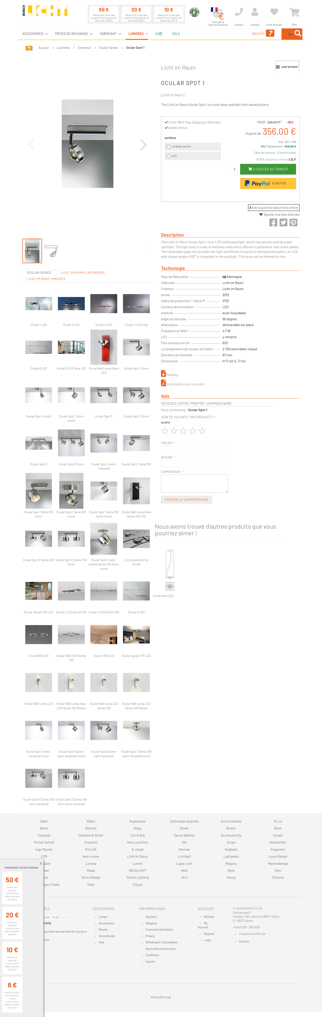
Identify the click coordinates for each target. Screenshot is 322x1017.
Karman (184, 849)
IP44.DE (91, 849)
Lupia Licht (184, 863)
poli (174, 156)
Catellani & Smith (90, 835)
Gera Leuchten (137, 842)
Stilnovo (278, 877)
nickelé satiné (181, 146)
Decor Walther (184, 835)
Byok (278, 828)
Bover (184, 828)
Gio (184, 842)
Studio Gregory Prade (44, 884)
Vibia (90, 884)
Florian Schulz (44, 842)
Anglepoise (137, 821)
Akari (44, 821)
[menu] (161, 34)
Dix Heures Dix (231, 835)
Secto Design (90, 877)
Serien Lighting (138, 877)
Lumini (138, 863)
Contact (244, 941)
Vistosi (137, 884)
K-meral (138, 849)
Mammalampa (278, 863)
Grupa (231, 842)
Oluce (44, 877)
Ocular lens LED (163, 596)
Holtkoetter (278, 842)
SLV (184, 877)
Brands (103, 929)
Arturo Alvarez (231, 821)
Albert (90, 821)
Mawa (91, 870)
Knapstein (278, 849)
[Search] (297, 34)
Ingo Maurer (44, 849)
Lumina (90, 863)
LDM (44, 856)
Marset (44, 870)
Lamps (103, 917)
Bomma (90, 828)
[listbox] (193, 152)
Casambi (44, 835)
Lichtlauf (184, 856)
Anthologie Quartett (184, 821)
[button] (144, 132)
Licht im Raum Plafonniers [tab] (83, 248)
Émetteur (84, 47)
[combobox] (270, 34)
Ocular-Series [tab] (39, 248)
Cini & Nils (137, 835)
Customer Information (159, 929)
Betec (44, 828)
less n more (91, 856)
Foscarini (90, 842)
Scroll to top (161, 997)
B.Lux (278, 821)
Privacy (150, 936)
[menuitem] (34, 33)
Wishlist (209, 917)
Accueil (44, 47)
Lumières (63, 47)
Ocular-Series (108, 47)
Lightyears (231, 856)
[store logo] (45, 12)
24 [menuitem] (158, 34)
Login (207, 940)
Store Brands (107, 936)
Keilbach (231, 849)
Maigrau (231, 863)
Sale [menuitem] (176, 34)
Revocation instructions (161, 949)
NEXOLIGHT (137, 870)
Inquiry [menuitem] (227, 33)
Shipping (151, 923)
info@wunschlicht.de (252, 934)
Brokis (231, 828)
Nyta (231, 870)
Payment (151, 917)
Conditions (152, 955)
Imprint (150, 961)
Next (184, 870)
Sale (101, 942)
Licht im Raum (178, 67)
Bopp (137, 828)
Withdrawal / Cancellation (162, 942)
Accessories (106, 923)
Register (209, 934)
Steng (231, 877)
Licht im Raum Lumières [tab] (46, 254)
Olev (278, 870)
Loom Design (278, 856)
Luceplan (44, 863)
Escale (278, 835)
